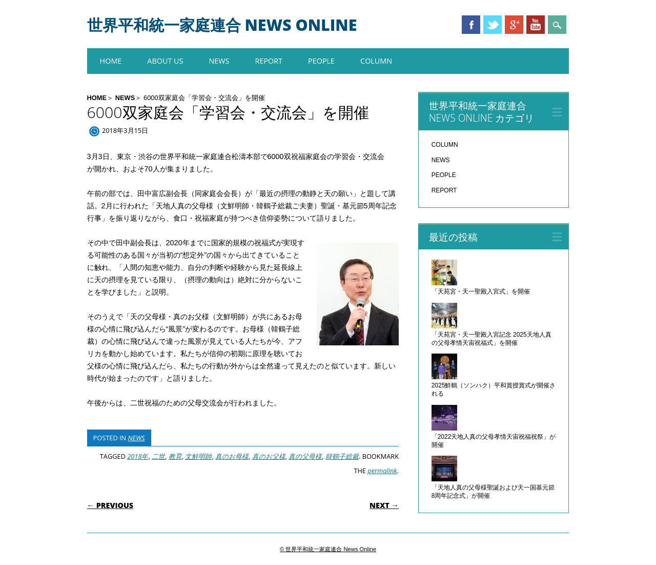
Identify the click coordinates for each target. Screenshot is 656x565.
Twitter (492, 24)
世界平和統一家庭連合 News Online (222, 24)
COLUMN (376, 61)
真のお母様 (232, 456)
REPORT (269, 61)
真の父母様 (305, 456)
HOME (111, 61)
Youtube (535, 24)
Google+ (514, 24)
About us (165, 61)
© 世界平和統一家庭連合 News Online (328, 549)
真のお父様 (268, 456)
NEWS (219, 61)
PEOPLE (321, 61)
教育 (175, 456)
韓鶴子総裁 (342, 456)
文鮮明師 (198, 456)
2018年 (137, 456)
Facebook (471, 24)
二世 (158, 456)
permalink (382, 470)
